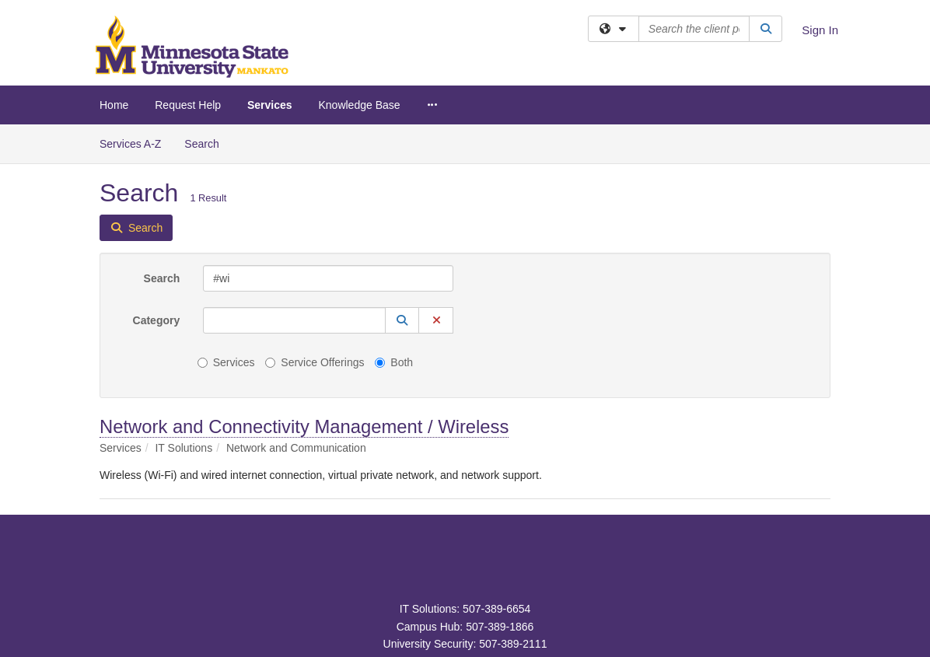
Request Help (188, 105)
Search (207, 142)
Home (114, 105)
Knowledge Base (359, 105)
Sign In (820, 30)
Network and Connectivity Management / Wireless (304, 426)
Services (269, 105)
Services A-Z (130, 144)
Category (156, 320)
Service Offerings (314, 362)
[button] (402, 320)
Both (394, 362)
